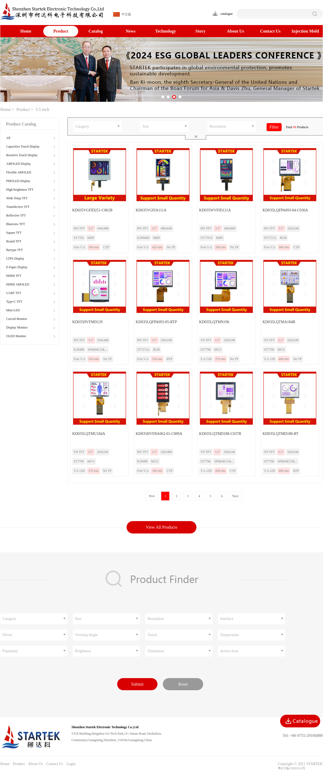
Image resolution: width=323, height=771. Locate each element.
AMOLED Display (18, 164)
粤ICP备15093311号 (291, 768)
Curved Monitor (16, 319)
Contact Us (270, 31)
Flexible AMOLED (18, 172)
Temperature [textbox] (229, 635)
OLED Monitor (16, 336)
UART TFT (13, 293)
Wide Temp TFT (17, 198)
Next (235, 496)
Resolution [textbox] (218, 126)
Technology (165, 31)
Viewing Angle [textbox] (86, 635)
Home (25, 31)
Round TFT (13, 241)
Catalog (95, 31)
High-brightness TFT (19, 189)
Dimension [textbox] (156, 651)
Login (70, 764)
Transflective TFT (18, 207)
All (8, 138)
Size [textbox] (145, 126)
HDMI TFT (13, 276)
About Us (235, 31)
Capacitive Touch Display (23, 146)
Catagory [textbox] (82, 126)
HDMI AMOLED (17, 284)
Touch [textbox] (152, 635)
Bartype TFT (14, 250)
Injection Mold (305, 31)
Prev (152, 496)
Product (60, 31)
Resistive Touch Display (22, 155)
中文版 (122, 14)
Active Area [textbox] (229, 651)
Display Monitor (17, 327)
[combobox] (97, 126)
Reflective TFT (16, 215)
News (130, 31)
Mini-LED (13, 310)
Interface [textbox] (227, 619)
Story (200, 31)
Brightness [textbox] (83, 651)
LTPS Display (15, 258)
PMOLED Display (18, 181)
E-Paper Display (16, 267)
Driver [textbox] (7, 635)
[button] (163, 97)
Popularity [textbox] (10, 651)
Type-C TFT (14, 301)
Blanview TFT (15, 224)
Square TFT (13, 233)
